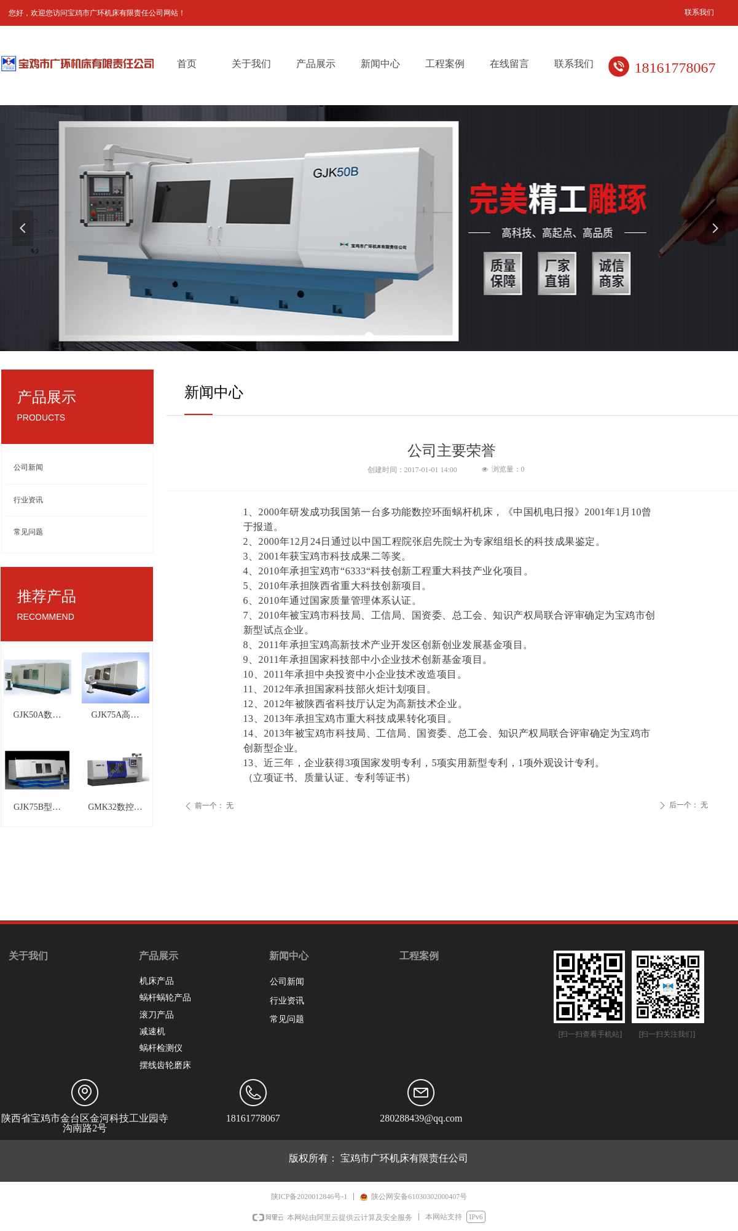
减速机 (152, 1031)
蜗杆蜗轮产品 (165, 997)
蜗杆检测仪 (161, 1048)
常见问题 (28, 532)
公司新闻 (28, 467)
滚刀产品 (156, 1014)
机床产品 (156, 981)
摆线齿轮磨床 (165, 1065)
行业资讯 (28, 500)
